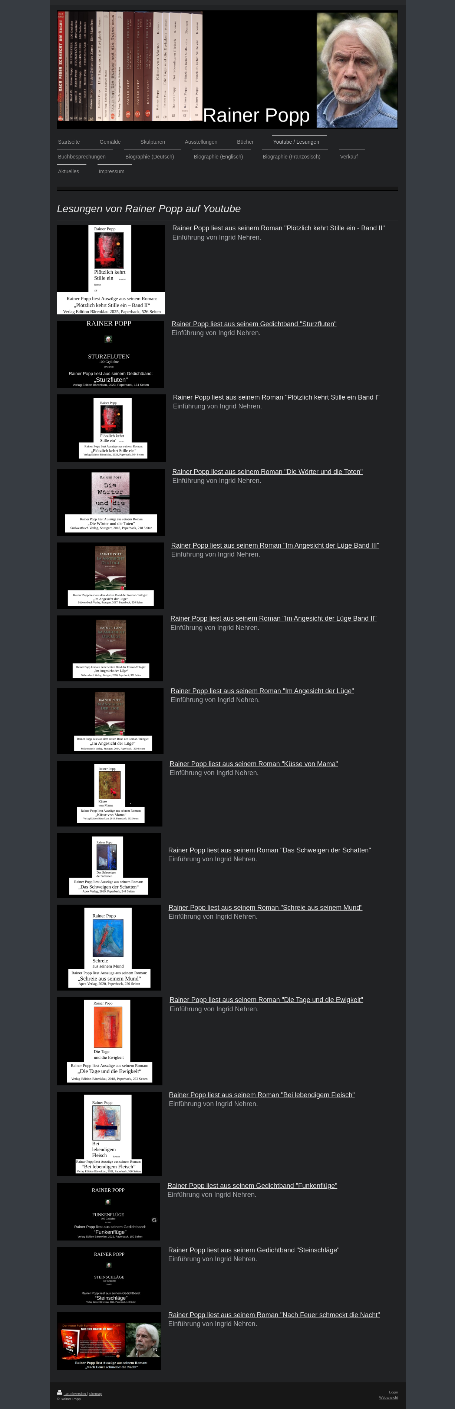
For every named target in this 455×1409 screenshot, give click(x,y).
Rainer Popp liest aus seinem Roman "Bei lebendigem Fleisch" (262, 1095)
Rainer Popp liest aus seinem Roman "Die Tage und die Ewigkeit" (266, 1000)
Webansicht (388, 1397)
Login (393, 1392)
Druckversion (72, 1394)
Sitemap (95, 1394)
